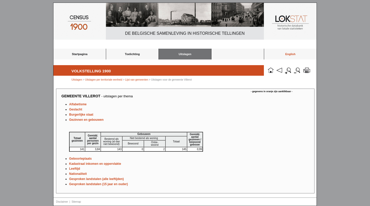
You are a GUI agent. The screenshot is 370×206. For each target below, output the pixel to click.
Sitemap (76, 201)
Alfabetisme (78, 104)
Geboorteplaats (80, 158)
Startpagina (80, 54)
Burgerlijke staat (81, 114)
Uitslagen (185, 54)
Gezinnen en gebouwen (86, 120)
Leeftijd (74, 168)
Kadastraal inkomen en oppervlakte (95, 164)
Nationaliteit (78, 174)
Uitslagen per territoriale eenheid (104, 79)
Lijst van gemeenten (136, 79)
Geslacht (75, 109)
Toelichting (132, 54)
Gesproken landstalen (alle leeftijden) (96, 179)
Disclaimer (62, 201)
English (290, 54)
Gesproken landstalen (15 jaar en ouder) (98, 184)
